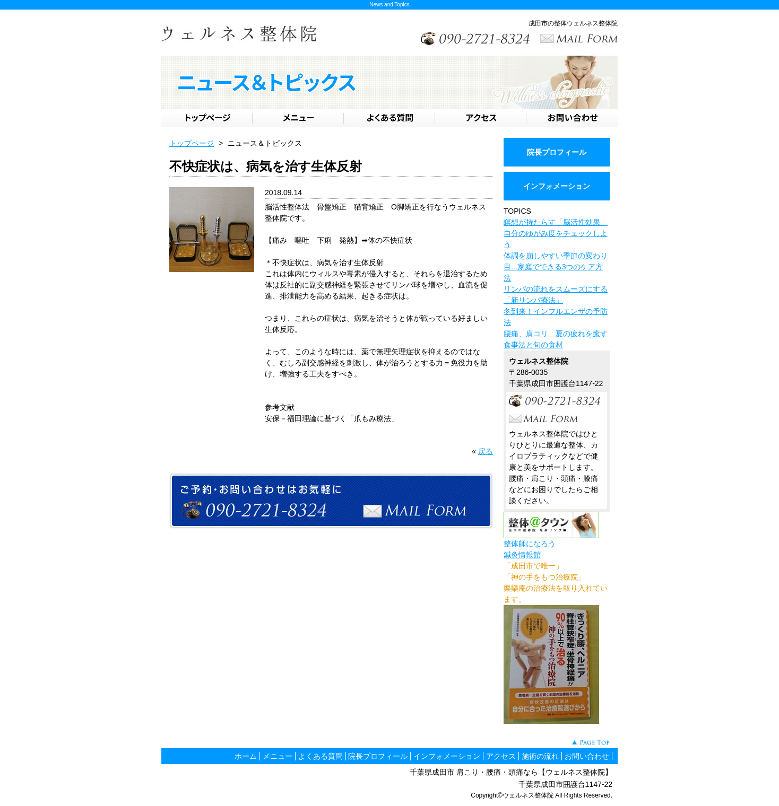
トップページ (191, 143)
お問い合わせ (587, 756)
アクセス (501, 756)
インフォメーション (556, 186)
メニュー (277, 756)
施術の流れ (540, 756)
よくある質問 (320, 756)
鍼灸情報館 (522, 554)
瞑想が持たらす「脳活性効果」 (556, 222)
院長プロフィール (556, 152)
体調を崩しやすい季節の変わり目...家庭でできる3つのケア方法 (556, 266)
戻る (485, 451)
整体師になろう (530, 543)
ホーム (246, 756)
